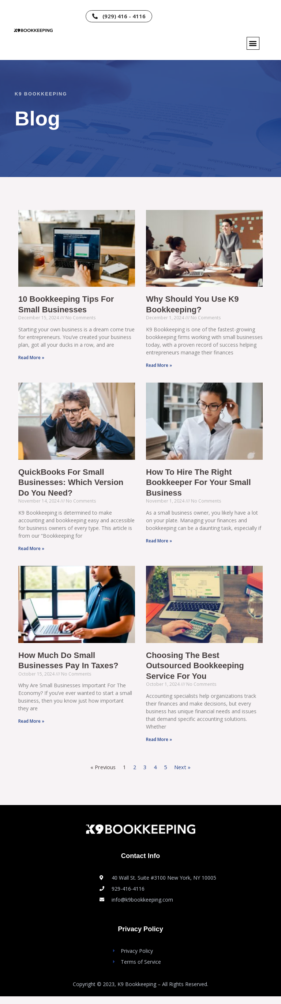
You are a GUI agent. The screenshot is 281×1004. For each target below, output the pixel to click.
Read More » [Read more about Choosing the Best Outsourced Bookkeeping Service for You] (159, 747)
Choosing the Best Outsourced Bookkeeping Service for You (199, 672)
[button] (253, 43)
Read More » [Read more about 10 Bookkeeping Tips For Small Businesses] (31, 359)
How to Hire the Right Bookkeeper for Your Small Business (203, 486)
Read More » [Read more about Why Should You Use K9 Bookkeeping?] (159, 367)
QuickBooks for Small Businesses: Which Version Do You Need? (75, 486)
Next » (182, 774)
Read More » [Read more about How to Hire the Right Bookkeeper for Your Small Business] (159, 545)
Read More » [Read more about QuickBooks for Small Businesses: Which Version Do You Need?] (31, 553)
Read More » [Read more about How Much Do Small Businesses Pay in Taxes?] (31, 728)
